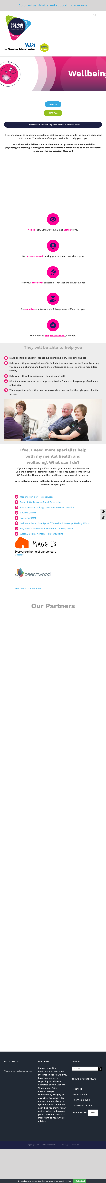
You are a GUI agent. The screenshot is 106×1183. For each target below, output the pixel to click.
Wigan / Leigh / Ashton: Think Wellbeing (41, 533)
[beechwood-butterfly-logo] (33, 563)
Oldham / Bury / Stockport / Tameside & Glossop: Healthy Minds (54, 523)
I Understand (80, 1181)
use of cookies (65, 1181)
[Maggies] (35, 537)
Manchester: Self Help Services (36, 497)
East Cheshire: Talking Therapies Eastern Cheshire (47, 507)
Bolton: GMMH (28, 512)
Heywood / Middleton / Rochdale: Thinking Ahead (47, 528)
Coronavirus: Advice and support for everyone (53, 5)
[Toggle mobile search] (94, 15)
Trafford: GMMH (29, 518)
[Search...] (85, 1069)
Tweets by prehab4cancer (18, 1071)
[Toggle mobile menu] (100, 15)
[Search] (100, 1069)
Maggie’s (19, 554)
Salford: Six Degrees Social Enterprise (40, 502)
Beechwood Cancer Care (28, 588)
